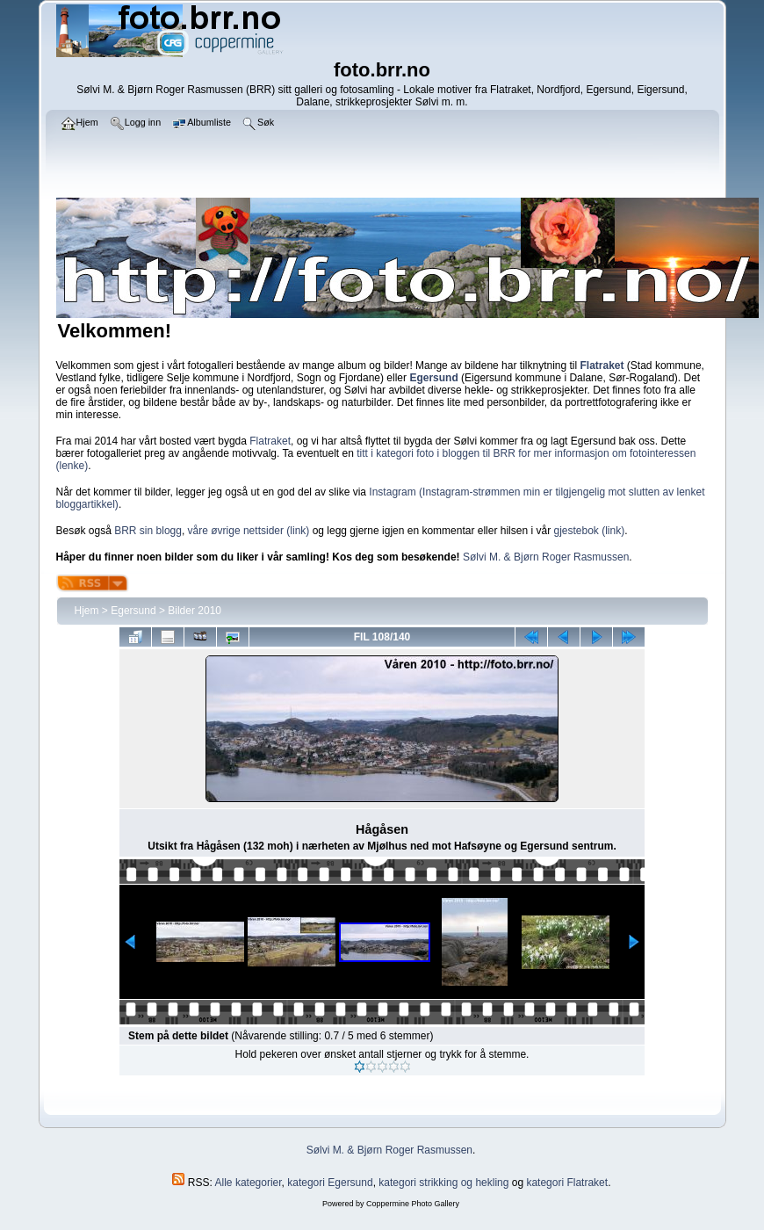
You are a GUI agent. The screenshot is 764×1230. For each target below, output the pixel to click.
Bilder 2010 (194, 610)
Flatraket (270, 441)
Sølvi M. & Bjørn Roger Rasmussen (546, 557)
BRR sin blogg (148, 531)
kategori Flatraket (567, 1182)
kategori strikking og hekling (443, 1182)
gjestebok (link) (588, 531)
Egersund (133, 610)
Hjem (87, 610)
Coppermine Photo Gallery (412, 1203)
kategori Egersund (329, 1182)
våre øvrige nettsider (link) (249, 531)
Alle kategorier (248, 1182)
